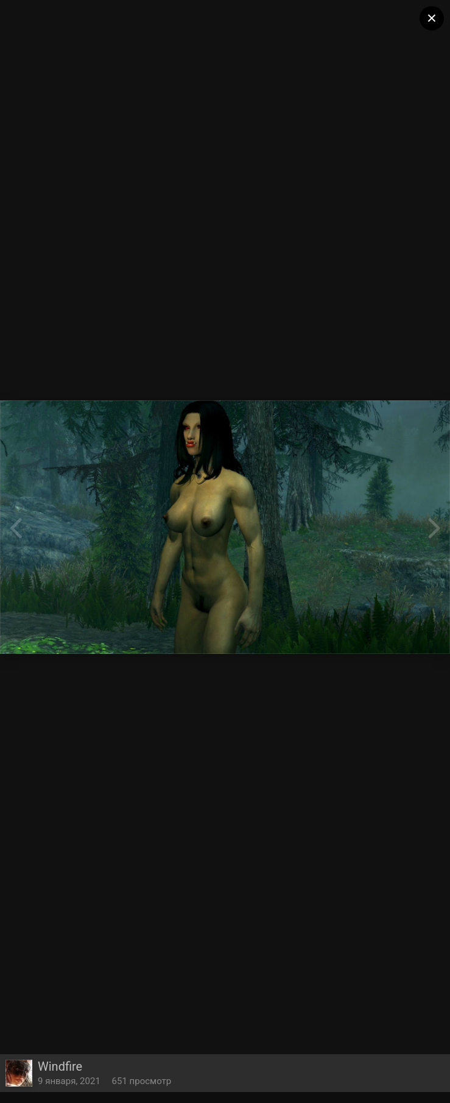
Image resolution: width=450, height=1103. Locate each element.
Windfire (60, 1066)
